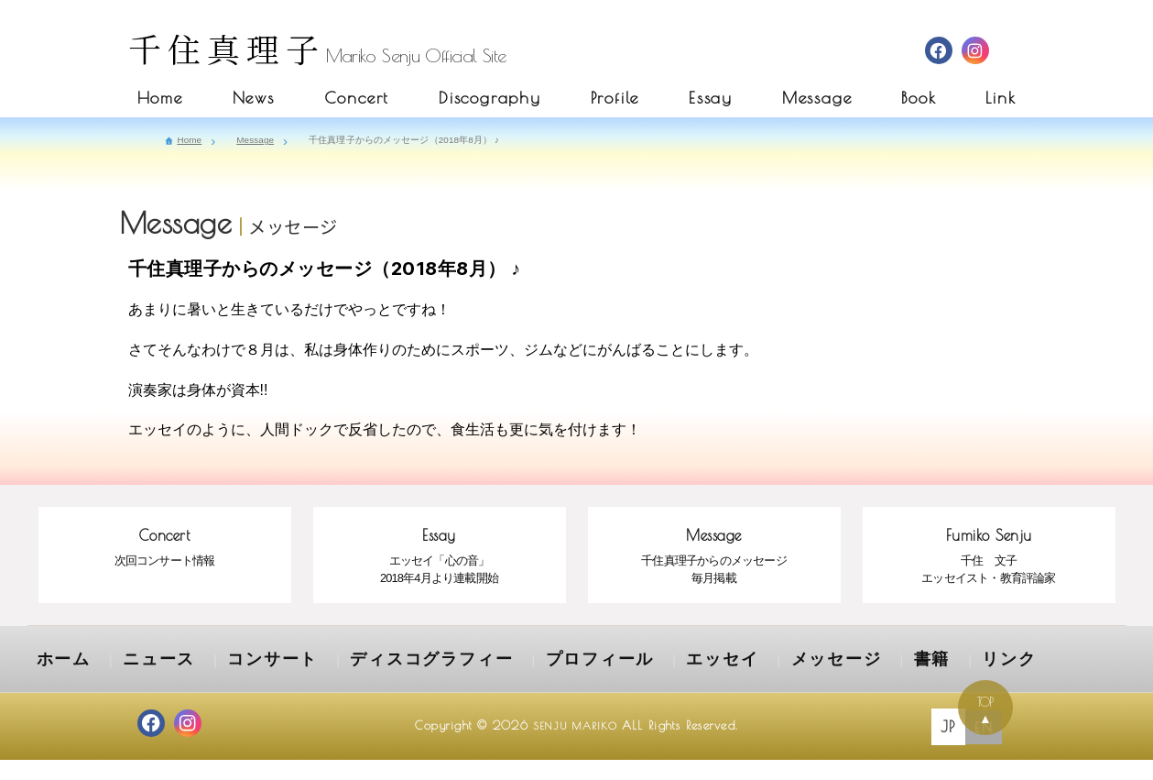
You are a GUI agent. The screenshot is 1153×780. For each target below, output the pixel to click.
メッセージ (701, 683)
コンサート (234, 683)
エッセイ (606, 683)
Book (918, 97)
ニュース (139, 683)
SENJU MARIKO (574, 746)
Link (1000, 97)
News (254, 97)
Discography (490, 97)
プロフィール (503, 683)
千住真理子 (227, 48)
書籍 (782, 683)
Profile (615, 97)
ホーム (58, 683)
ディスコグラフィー (365, 683)
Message (817, 97)
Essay (711, 97)
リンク (850, 683)
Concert (357, 97)
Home (160, 97)
